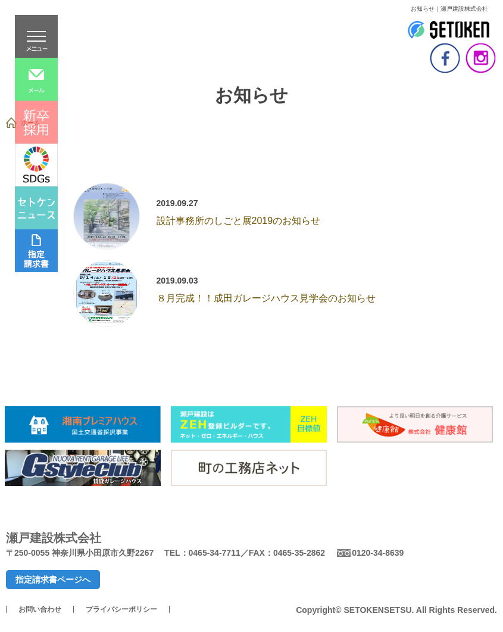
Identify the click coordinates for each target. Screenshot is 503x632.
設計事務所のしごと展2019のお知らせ (239, 221)
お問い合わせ (39, 609)
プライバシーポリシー (121, 609)
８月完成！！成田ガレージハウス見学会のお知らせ (266, 298)
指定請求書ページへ (52, 579)
